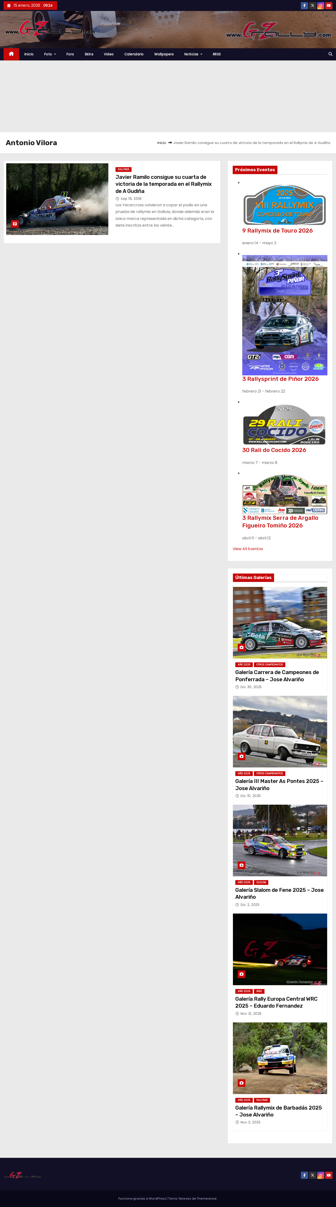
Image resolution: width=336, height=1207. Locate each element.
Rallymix (123, 169)
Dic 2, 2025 (250, 904)
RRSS (217, 54)
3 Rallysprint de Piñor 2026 (280, 379)
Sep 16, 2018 (131, 198)
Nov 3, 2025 (251, 1122)
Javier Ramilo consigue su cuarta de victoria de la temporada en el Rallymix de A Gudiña (164, 184)
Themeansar (207, 1198)
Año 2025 (244, 664)
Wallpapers (164, 54)
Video (109, 54)
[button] (330, 54)
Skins (89, 54)
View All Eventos (248, 549)
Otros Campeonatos (269, 664)
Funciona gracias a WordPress (142, 1198)
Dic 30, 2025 (251, 687)
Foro (70, 54)
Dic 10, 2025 (251, 795)
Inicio (29, 54)
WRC (259, 991)
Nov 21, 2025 (251, 1013)
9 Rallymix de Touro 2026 (277, 230)
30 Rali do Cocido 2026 (274, 450)
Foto (50, 54)
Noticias (193, 54)
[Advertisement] (168, 96)
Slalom (261, 882)
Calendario (134, 54)
